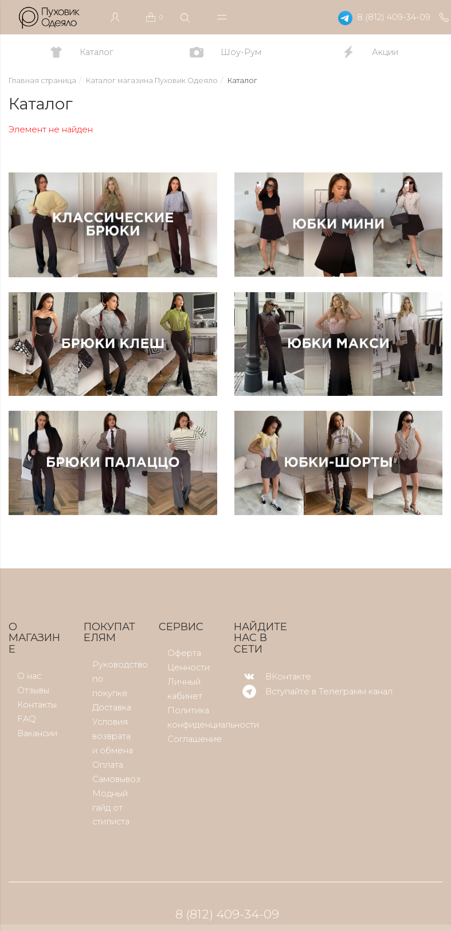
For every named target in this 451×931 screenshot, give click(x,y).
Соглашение (194, 739)
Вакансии (37, 733)
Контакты (37, 705)
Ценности (188, 667)
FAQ (26, 719)
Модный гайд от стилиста (111, 807)
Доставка (111, 707)
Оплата (107, 765)
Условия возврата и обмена (112, 736)
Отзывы (33, 690)
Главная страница (42, 80)
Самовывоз (116, 779)
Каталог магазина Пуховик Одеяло (152, 80)
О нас (29, 676)
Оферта (184, 653)
